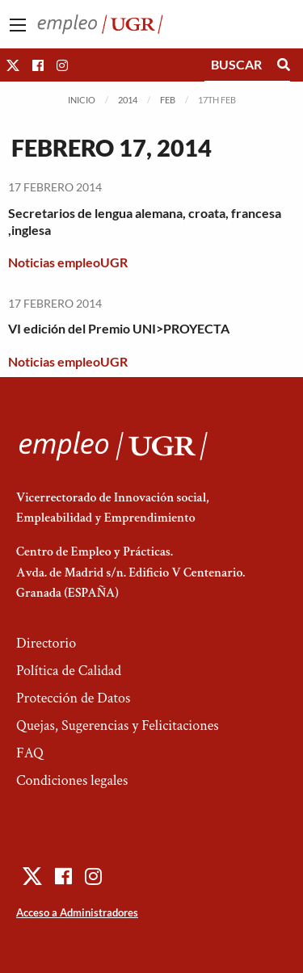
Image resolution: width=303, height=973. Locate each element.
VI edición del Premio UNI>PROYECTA (118, 328)
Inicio (81, 99)
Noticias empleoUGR (68, 262)
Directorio (46, 643)
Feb (167, 99)
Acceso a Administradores (77, 912)
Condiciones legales (72, 780)
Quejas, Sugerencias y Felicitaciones (117, 725)
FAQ (30, 753)
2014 (127, 99)
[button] (13, 65)
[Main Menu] (18, 25)
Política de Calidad (68, 670)
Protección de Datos (73, 698)
